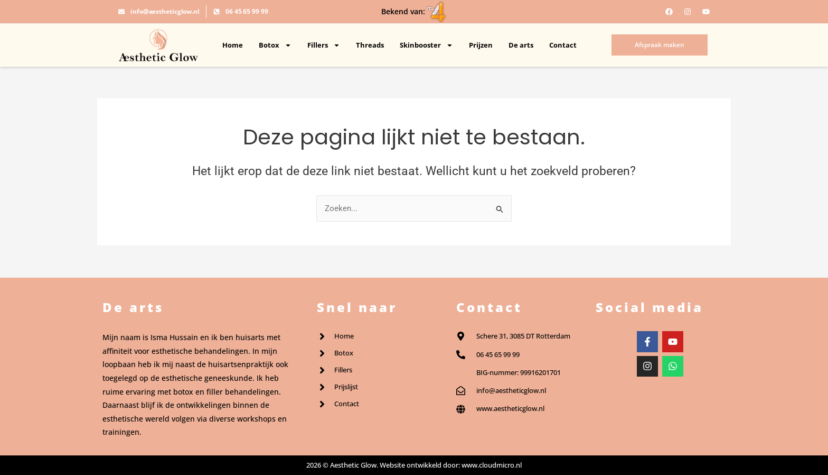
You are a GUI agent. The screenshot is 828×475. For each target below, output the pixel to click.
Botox (275, 45)
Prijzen (481, 45)
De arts (521, 45)
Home (232, 45)
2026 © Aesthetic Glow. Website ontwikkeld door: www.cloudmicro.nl (414, 465)
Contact (563, 45)
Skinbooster (426, 45)
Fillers (323, 45)
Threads (370, 45)
